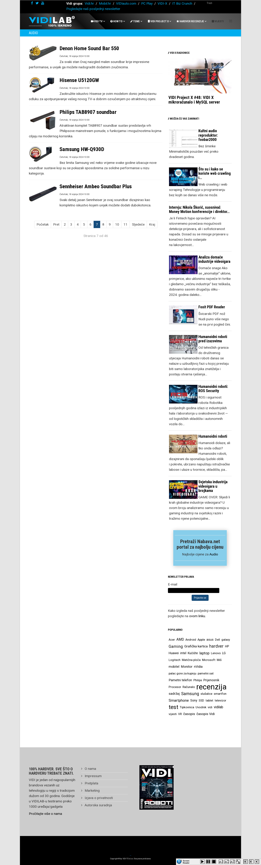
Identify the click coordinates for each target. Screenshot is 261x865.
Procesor (175, 687)
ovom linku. (197, 616)
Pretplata (91, 783)
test (173, 707)
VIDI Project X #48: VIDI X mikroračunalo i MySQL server (194, 100)
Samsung (190, 693)
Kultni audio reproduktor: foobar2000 (208, 135)
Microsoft (208, 660)
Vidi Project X (158, 21)
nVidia (198, 666)
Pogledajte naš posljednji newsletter (93, 9)
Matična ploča (191, 660)
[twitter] (37, 3)
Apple (201, 639)
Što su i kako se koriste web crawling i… (214, 173)
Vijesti (218, 21)
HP (227, 646)
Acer (172, 639)
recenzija (211, 687)
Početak (43, 224)
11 (125, 224)
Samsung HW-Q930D (82, 149)
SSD (201, 700)
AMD (180, 639)
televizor (220, 700)
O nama (90, 769)
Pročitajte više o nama (45, 814)
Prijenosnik (211, 680)
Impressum (93, 776)
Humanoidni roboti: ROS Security (213, 388)
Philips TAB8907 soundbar (88, 112)
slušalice (206, 693)
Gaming (176, 646)
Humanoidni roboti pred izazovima (212, 338)
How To (116, 21)
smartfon (220, 693)
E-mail (172, 584)
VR (180, 714)
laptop (204, 653)
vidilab (218, 707)
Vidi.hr (90, 3)
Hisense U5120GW (79, 80)
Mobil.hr (105, 3)
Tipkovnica (187, 707)
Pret (56, 224)
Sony (193, 700)
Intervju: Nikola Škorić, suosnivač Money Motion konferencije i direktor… (199, 209)
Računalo (189, 687)
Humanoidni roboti (212, 436)
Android (190, 639)
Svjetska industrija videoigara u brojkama (212, 486)
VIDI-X (163, 3)
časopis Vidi (205, 714)
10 (117, 224)
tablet (209, 700)
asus (210, 639)
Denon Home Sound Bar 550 (89, 48)
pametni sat (206, 673)
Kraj (152, 224)
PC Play (147, 3)
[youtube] (42, 3)
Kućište (193, 653)
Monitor (187, 667)
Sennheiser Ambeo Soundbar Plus (96, 186)
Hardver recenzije (190, 21)
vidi (210, 707)
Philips (197, 680)
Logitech (174, 660)
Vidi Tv (97, 21)
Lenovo (216, 653)
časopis (189, 714)
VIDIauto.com (126, 3)
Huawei (174, 653)
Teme (135, 21)
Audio (213, 554)
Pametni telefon (180, 680)
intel (183, 653)
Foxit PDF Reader (211, 307)
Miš (219, 660)
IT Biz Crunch (182, 3)
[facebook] (32, 3)
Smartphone (179, 700)
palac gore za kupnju (182, 673)
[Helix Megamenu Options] (230, 21)
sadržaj (174, 694)
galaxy (225, 639)
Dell (217, 639)
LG (224, 653)
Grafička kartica (196, 646)
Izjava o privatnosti (98, 798)
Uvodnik (201, 707)
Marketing (92, 790)
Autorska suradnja (98, 805)
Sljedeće (138, 224)
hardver (216, 646)
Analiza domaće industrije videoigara (214, 259)
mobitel (174, 666)
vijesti (173, 714)
